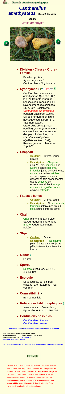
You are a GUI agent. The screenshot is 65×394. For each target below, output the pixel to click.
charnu (57, 240)
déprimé (51, 167)
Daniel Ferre (26, 337)
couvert (34, 173)
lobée (57, 187)
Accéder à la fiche (52, 328)
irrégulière (47, 187)
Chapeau (52, 162)
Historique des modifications (13, 339)
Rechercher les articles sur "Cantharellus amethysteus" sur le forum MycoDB (33, 344)
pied (32, 208)
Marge (56, 184)
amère (27, 224)
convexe (50, 165)
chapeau (42, 181)
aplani (33, 167)
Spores (27, 268)
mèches (55, 173)
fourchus (35, 206)
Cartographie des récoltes (33, 328)
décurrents (58, 203)
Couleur (35, 156)
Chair (26, 218)
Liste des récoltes (15, 328)
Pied (50, 240)
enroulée (35, 187)
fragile (45, 190)
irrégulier (35, 170)
